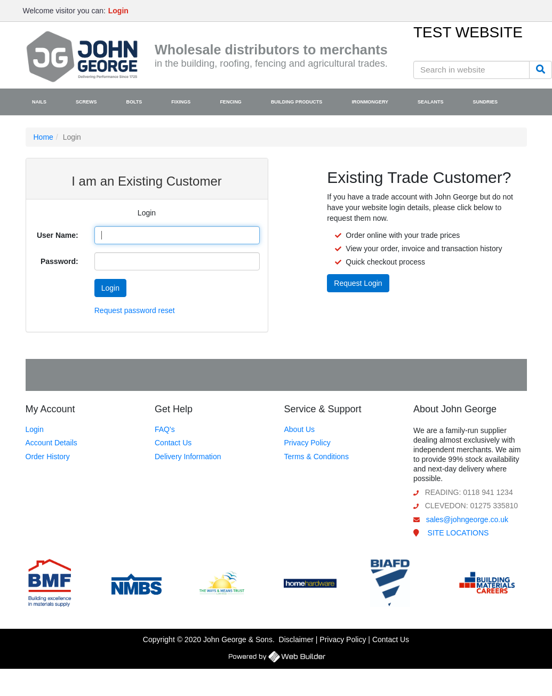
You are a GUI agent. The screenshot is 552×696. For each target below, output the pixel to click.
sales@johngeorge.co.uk (467, 519)
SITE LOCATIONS (458, 533)
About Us (299, 429)
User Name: (57, 235)
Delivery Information (188, 456)
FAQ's (165, 429)
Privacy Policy (307, 442)
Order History (48, 456)
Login (35, 429)
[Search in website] (471, 70)
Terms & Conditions (316, 456)
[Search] (540, 70)
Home (43, 137)
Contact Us (173, 442)
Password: (59, 261)
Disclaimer (296, 639)
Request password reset (134, 310)
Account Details (51, 442)
